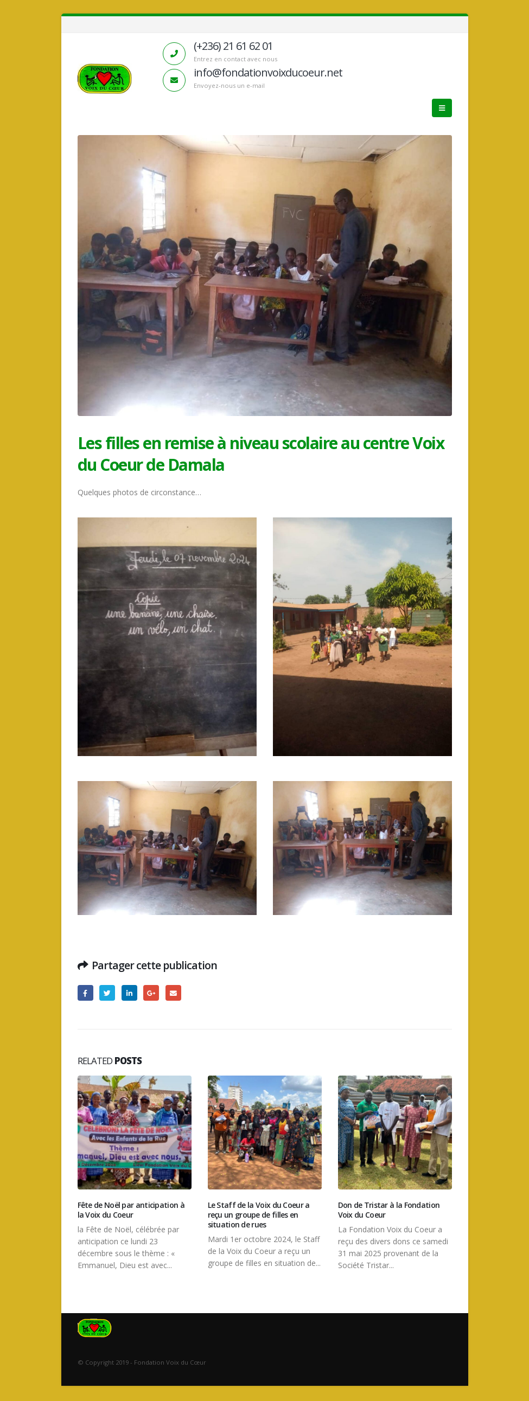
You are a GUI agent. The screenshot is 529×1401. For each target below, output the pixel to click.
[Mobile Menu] (442, 108)
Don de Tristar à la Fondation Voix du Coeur (389, 1210)
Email (173, 993)
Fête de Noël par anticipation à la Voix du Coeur (131, 1210)
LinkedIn (129, 993)
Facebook (85, 993)
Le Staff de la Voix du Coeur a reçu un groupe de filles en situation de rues (259, 1215)
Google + (151, 993)
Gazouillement (107, 993)
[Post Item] (135, 1132)
